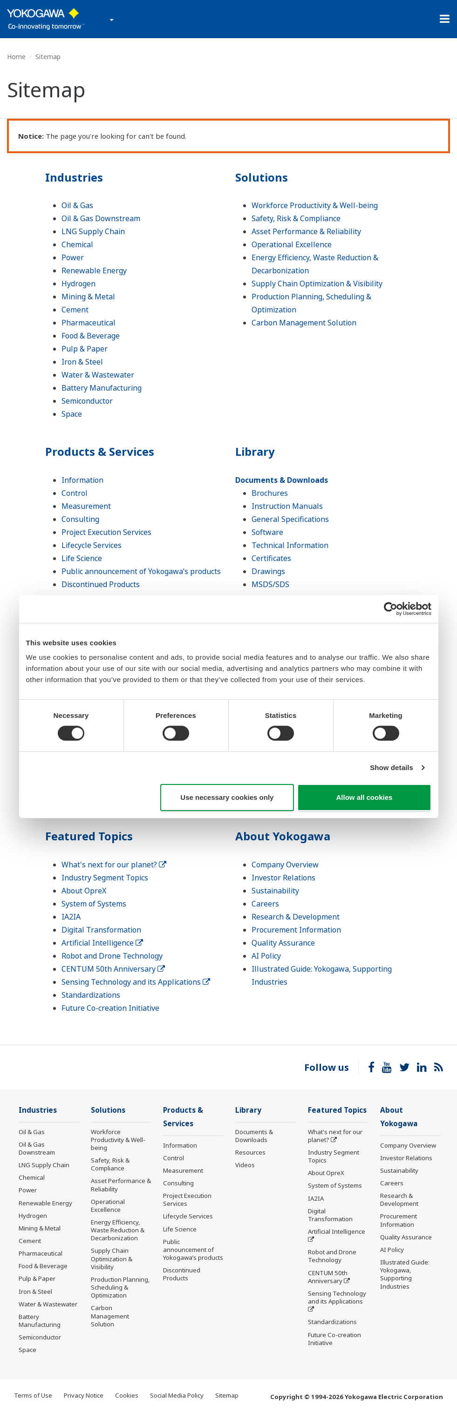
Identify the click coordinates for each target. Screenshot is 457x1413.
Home (16, 56)
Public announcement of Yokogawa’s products (141, 571)
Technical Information (290, 545)
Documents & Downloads (281, 480)
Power (72, 257)
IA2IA (71, 917)
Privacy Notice (83, 1395)
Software (267, 532)
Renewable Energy (94, 270)
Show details (391, 767)
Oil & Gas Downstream (100, 218)
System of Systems (93, 904)
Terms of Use (33, 1395)
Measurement (86, 506)
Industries (74, 177)
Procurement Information (296, 930)
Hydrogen (78, 283)
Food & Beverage (90, 336)
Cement (75, 309)
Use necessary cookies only (226, 797)
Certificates (271, 558)
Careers (265, 904)
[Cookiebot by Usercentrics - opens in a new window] (390, 608)
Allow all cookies (364, 797)
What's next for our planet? (113, 864)
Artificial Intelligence (102, 943)
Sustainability (275, 891)
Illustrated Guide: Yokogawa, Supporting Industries (405, 1274)
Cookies (126, 1395)
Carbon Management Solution (304, 323)
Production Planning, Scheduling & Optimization (120, 1287)
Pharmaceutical (88, 323)
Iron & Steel (82, 362)
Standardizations (90, 995)
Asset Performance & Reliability (306, 231)
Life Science (81, 558)
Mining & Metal (88, 296)
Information (82, 480)
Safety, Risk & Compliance (296, 218)
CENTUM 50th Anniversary (113, 969)
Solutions (261, 177)
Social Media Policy (177, 1395)
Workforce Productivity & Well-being (315, 205)
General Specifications (290, 519)
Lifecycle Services (91, 545)
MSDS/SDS (270, 584)
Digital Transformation (101, 930)
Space (71, 414)
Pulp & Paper (84, 349)
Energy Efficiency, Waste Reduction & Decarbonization (117, 1230)
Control (74, 493)
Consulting (80, 519)
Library (255, 451)
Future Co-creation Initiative (110, 1008)
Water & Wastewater (97, 375)
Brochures (270, 493)
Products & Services (99, 451)
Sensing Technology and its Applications (135, 982)
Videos (245, 1165)
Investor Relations (283, 877)
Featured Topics (89, 836)
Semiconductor (87, 401)
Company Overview (285, 864)
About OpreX (83, 891)
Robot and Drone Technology (112, 956)
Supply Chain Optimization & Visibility (317, 283)
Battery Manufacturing (101, 388)
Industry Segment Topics (104, 877)
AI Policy (266, 956)
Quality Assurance (283, 943)
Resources (250, 1152)
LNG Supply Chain (93, 231)
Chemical (77, 244)
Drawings (268, 571)
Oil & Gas (77, 205)
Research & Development (296, 917)
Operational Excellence (292, 244)
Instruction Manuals (287, 506)
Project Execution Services (106, 532)
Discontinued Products (100, 584)
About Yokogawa (282, 836)
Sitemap (227, 1395)
